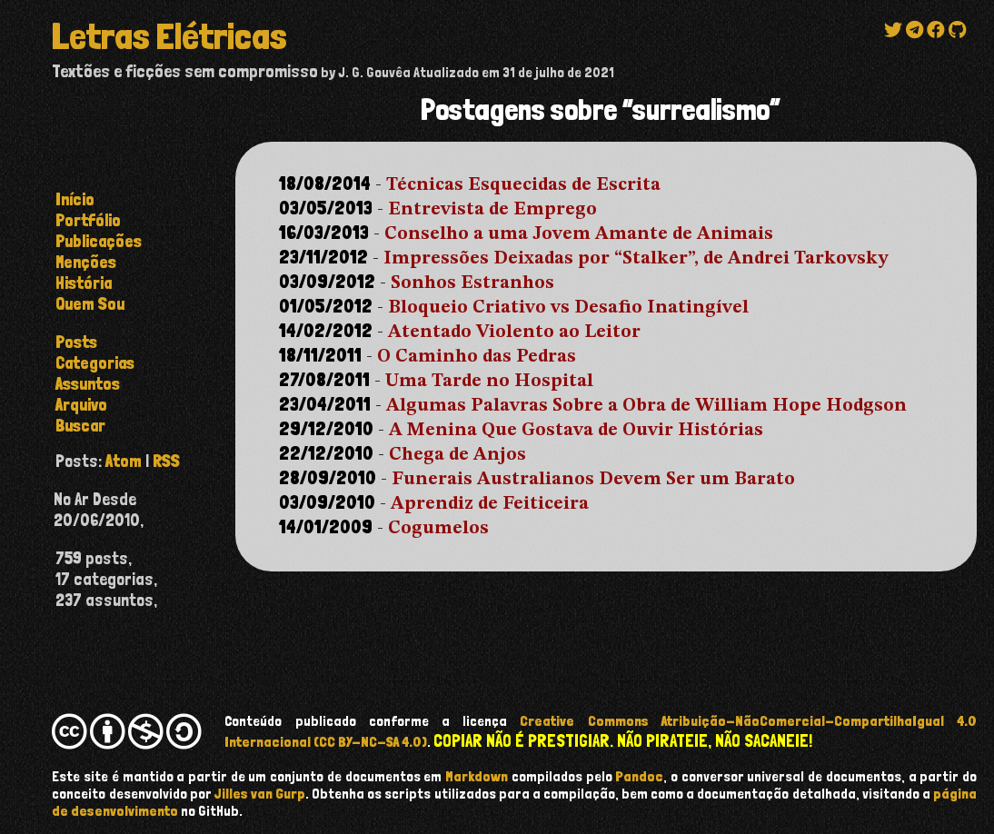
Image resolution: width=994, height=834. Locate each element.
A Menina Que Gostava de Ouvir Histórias (576, 431)
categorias (94, 362)
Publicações (98, 241)
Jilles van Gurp (259, 793)
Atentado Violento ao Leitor (514, 332)
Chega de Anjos (457, 455)
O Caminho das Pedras (476, 357)
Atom (123, 461)
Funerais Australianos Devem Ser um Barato (593, 480)
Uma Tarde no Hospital (489, 381)
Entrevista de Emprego (492, 210)
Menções (85, 262)
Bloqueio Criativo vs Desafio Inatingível (568, 308)
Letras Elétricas (169, 36)
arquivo (81, 404)
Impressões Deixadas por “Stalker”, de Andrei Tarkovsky (635, 259)
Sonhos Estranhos (472, 283)
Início (74, 199)
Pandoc (639, 776)
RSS (166, 461)
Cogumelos (438, 529)
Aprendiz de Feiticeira (490, 504)
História (83, 283)
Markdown (476, 776)
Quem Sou (89, 303)
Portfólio (88, 220)
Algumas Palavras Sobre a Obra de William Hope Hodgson (646, 406)
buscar (80, 425)
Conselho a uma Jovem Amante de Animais (578, 234)
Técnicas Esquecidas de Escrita (523, 185)
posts (76, 342)
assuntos (87, 383)
